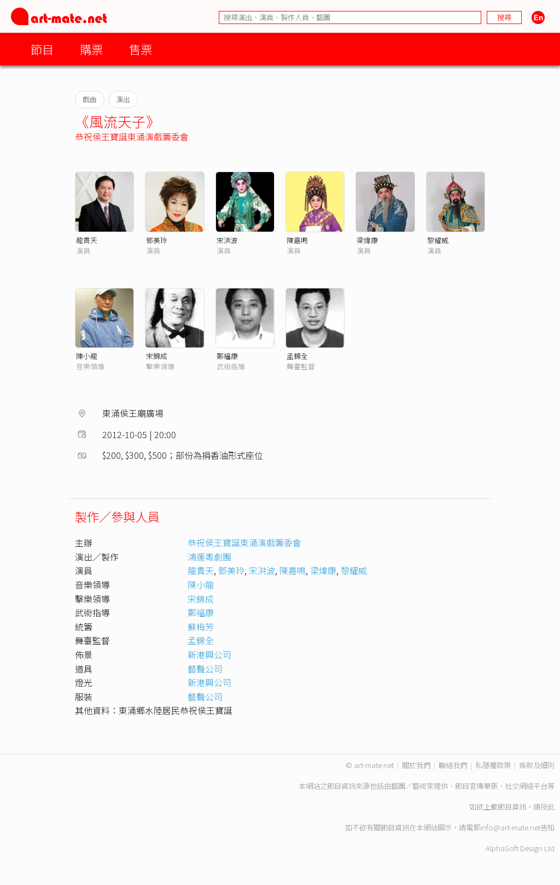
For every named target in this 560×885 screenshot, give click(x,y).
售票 (140, 48)
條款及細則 (537, 765)
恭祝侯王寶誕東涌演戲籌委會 (132, 136)
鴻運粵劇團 (209, 556)
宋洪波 (227, 240)
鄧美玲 (156, 240)
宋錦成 (156, 356)
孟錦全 (297, 356)
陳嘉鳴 (297, 240)
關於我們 (416, 765)
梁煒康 (367, 240)
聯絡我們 (453, 765)
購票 (91, 48)
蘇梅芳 (201, 626)
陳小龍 (86, 356)
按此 (547, 806)
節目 (42, 48)
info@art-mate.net (510, 827)
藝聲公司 (205, 668)
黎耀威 (437, 240)
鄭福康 (227, 356)
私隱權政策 (493, 765)
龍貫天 (86, 240)
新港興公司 (209, 654)
